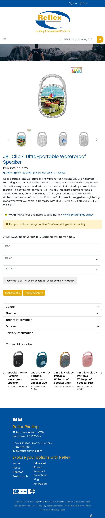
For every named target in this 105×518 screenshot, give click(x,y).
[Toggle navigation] (5, 39)
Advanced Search (40, 465)
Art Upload (40, 483)
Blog (36, 479)
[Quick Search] (78, 39)
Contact (18, 472)
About (16, 467)
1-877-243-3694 (42, 443)
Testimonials (20, 476)
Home (16, 463)
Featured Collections (40, 473)
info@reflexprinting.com (27, 451)
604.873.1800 (22, 443)
